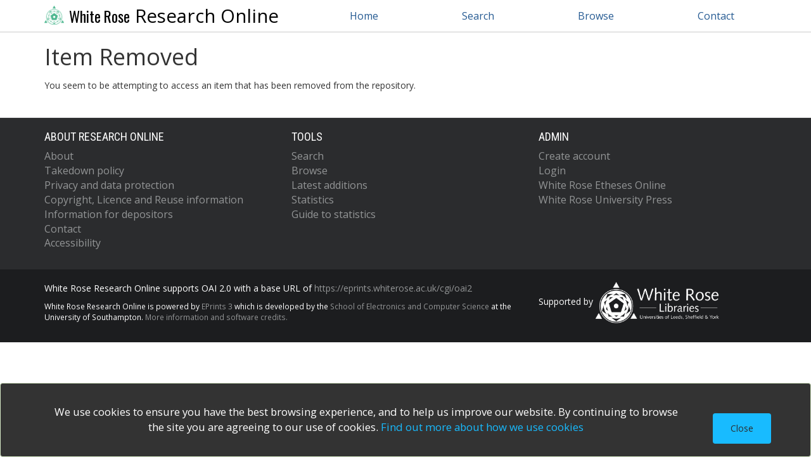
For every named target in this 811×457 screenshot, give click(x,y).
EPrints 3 (217, 306)
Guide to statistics (333, 214)
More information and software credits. (216, 317)
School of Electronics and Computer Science (409, 306)
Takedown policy (84, 170)
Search (478, 16)
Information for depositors (108, 214)
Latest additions (329, 185)
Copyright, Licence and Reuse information (143, 200)
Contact (716, 16)
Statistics (312, 200)
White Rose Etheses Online (602, 185)
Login (552, 170)
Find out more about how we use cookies (482, 427)
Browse (596, 16)
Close (742, 428)
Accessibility (72, 243)
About (58, 156)
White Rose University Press (605, 200)
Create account (574, 156)
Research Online (161, 16)
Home (364, 16)
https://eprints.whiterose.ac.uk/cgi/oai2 (393, 288)
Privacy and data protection (109, 185)
